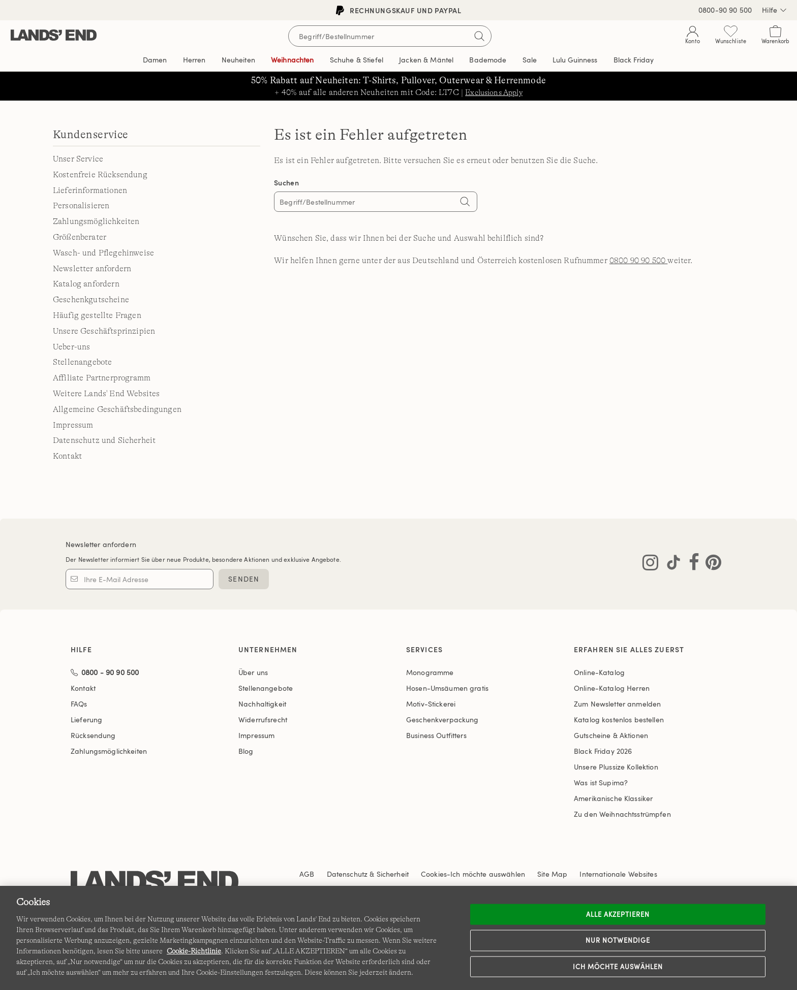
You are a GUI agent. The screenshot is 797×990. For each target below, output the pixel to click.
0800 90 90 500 (638, 260)
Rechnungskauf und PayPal (398, 10)
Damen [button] (155, 60)
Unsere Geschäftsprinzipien (104, 331)
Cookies (434, 874)
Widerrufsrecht (262, 719)
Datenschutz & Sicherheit (368, 874)
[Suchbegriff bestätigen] (479, 36)
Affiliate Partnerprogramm (101, 377)
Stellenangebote (82, 362)
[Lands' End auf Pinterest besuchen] (710, 564)
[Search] (464, 202)
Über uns (253, 672)
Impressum (73, 425)
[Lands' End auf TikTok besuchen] (670, 564)
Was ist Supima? (601, 782)
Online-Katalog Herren (612, 688)
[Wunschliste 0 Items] (730, 36)
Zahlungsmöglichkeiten (96, 221)
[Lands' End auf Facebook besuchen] (691, 564)
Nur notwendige (618, 940)
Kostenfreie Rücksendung (100, 174)
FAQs (79, 704)
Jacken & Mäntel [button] (426, 60)
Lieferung (86, 719)
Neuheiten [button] (238, 60)
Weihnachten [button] (292, 60)
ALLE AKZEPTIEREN (618, 913)
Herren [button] (194, 60)
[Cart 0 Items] (775, 36)
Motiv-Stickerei (430, 704)
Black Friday (603, 751)
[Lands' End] (53, 35)
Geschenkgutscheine (91, 299)
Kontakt (67, 456)
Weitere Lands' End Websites (106, 393)
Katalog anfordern (86, 284)
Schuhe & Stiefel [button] (356, 60)
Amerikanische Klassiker (613, 798)
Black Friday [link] (634, 60)
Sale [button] (530, 60)
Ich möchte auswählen (618, 966)
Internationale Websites (618, 874)
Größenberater (79, 237)
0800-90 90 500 (725, 10)
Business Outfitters (436, 735)
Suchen (286, 182)
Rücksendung (93, 735)
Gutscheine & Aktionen (611, 735)
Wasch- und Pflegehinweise (103, 253)
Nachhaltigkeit (262, 704)
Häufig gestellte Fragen (97, 315)
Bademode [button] (487, 60)
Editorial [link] (575, 60)
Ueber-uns (71, 347)
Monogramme (429, 672)
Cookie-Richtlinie (194, 951)
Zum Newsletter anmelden (617, 704)
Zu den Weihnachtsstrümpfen (622, 814)
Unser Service (78, 159)
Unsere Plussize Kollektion (616, 767)
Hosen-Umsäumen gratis (447, 688)
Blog (246, 751)
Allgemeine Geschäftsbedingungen (117, 409)
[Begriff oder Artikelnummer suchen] (390, 36)
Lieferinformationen (90, 190)
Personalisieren (81, 205)
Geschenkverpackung (442, 719)
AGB (306, 874)
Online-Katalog (599, 672)
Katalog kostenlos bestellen (619, 719)
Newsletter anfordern (92, 268)
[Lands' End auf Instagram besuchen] (650, 564)
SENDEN (243, 579)
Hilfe (774, 10)
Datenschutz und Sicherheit (104, 440)
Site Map (552, 874)
